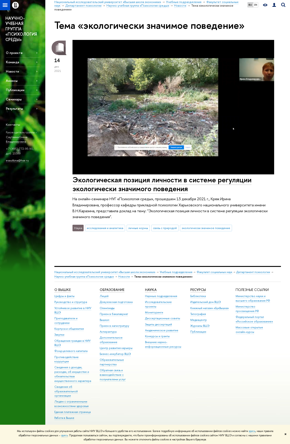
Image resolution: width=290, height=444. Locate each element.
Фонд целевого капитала (70, 351)
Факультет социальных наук (214, 272)
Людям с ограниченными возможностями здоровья (71, 404)
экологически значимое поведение (206, 228)
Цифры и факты (64, 296)
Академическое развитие (161, 330)
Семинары (14, 99)
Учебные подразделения (176, 272)
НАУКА (151, 289)
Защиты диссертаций (158, 324)
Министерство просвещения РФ (247, 309)
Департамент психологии (253, 272)
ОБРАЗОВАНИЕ (112, 289)
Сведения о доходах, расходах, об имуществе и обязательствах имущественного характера (72, 374)
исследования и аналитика (105, 228)
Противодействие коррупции (66, 359)
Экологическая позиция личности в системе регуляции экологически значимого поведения (161, 184)
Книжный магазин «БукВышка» (209, 308)
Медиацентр (198, 320)
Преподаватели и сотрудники (65, 320)
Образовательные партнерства (112, 362)
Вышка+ (105, 320)
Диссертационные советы (162, 318)
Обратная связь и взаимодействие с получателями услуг (113, 374)
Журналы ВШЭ (200, 326)
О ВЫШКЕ (62, 289)
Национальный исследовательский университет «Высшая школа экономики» (104, 272)
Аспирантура (108, 332)
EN (255, 4)
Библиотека (198, 296)
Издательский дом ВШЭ (205, 302)
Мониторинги (154, 312)
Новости (12, 71)
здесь (252, 431)
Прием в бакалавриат (114, 314)
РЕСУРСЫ (198, 289)
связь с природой (165, 228)
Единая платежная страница (72, 412)
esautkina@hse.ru (17, 160)
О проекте (14, 53)
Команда (12, 62)
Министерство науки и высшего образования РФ (253, 298)
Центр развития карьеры (116, 348)
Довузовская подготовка (116, 302)
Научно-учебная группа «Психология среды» (84, 276)
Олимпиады (107, 308)
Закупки (59, 335)
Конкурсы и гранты (157, 336)
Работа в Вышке (64, 418)
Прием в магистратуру (114, 326)
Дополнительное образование (111, 340)
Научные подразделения (161, 296)
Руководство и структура (70, 302)
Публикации (15, 90)
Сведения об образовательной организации (66, 391)
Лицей (104, 296)
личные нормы (138, 228)
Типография (198, 314)
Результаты (14, 108)
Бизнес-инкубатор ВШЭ (115, 354)
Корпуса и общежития (69, 329)
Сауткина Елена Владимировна (16, 139)
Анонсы (11, 80)
